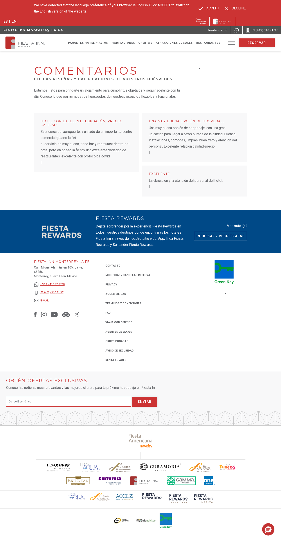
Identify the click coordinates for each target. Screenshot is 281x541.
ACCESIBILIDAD (115, 294)
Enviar (144, 401)
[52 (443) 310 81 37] (49, 292)
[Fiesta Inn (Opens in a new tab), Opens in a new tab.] (200, 21)
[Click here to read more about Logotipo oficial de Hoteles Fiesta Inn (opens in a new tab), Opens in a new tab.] (144, 480)
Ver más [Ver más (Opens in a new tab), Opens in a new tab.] (237, 226)
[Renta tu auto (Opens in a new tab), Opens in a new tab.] (218, 30)
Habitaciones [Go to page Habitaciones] (123, 42)
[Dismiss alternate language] (235, 8)
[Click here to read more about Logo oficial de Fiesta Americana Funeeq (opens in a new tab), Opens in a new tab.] (228, 467)
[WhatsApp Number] (236, 30)
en (14, 21)
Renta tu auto (115, 360)
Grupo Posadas (116, 341)
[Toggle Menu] (231, 43)
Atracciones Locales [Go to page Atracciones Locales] (174, 42)
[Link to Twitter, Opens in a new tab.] (76, 314)
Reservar (256, 43)
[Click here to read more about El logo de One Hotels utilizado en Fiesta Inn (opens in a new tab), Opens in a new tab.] (209, 480)
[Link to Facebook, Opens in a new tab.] (35, 314)
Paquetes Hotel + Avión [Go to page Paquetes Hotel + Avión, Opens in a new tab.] (88, 42)
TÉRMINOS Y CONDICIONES (123, 303)
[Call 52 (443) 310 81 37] (262, 30)
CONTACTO (113, 265)
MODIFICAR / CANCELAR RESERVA (127, 275)
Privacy (111, 284)
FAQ (108, 312)
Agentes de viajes (118, 331)
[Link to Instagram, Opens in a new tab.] (44, 314)
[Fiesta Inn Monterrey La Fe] (29, 42)
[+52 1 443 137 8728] (49, 284)
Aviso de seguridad (119, 350)
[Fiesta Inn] (222, 21)
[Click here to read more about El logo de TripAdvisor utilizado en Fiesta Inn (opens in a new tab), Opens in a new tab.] (146, 520)
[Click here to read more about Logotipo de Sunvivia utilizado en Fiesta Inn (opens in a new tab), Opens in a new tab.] (110, 480)
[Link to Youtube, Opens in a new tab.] (54, 314)
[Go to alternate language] (208, 8)
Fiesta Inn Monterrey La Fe (33, 30)
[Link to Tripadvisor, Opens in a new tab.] (66, 314)
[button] (268, 529)
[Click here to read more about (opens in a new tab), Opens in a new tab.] (140, 441)
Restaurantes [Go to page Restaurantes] (208, 42)
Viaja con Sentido (118, 322)
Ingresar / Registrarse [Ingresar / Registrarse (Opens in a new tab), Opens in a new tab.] (220, 236)
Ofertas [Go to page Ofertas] (145, 42)
